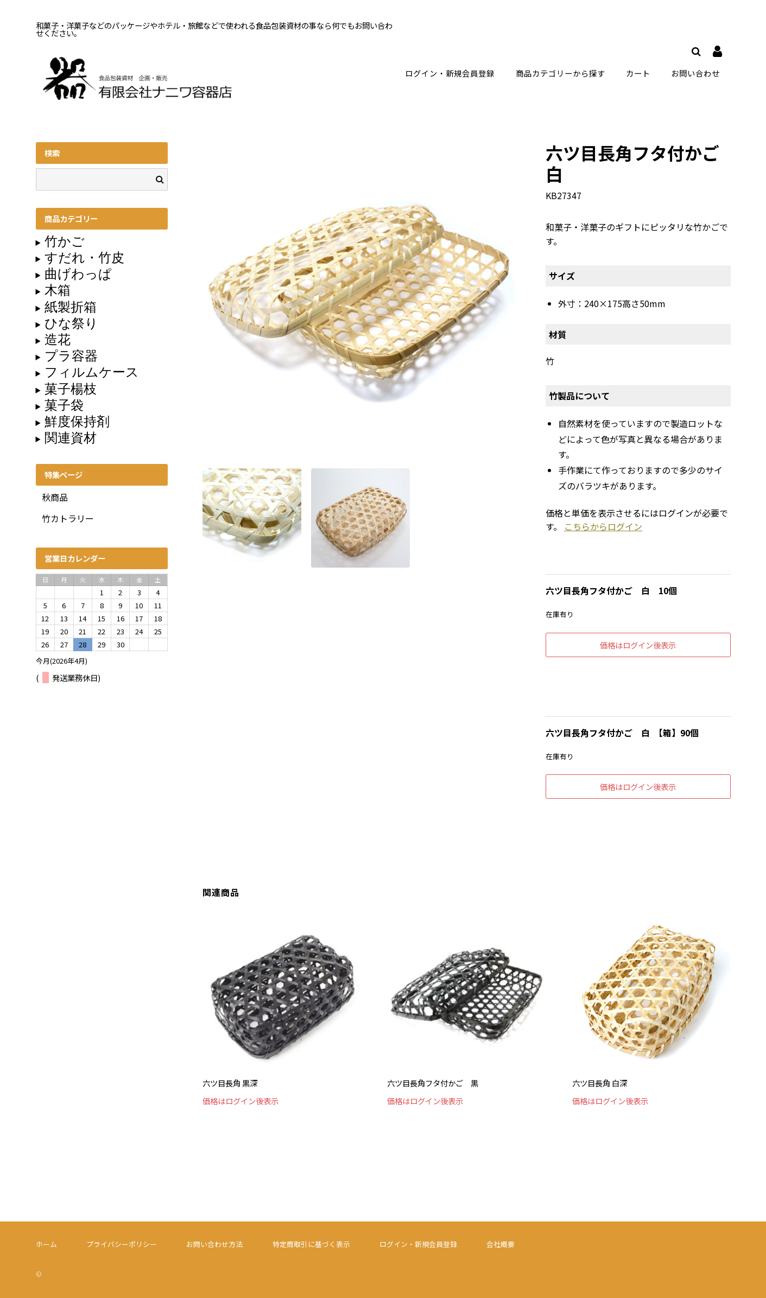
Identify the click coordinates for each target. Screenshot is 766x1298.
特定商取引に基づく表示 (311, 1243)
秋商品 (55, 496)
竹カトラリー (68, 517)
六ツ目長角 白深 (599, 1083)
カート (639, 72)
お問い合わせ (696, 72)
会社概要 (500, 1243)
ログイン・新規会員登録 (448, 72)
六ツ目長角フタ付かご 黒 (432, 1083)
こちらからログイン (603, 525)
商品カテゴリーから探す (561, 72)
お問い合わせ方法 (214, 1243)
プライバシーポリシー (121, 1243)
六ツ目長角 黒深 (229, 1083)
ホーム (46, 1243)
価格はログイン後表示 (638, 644)
